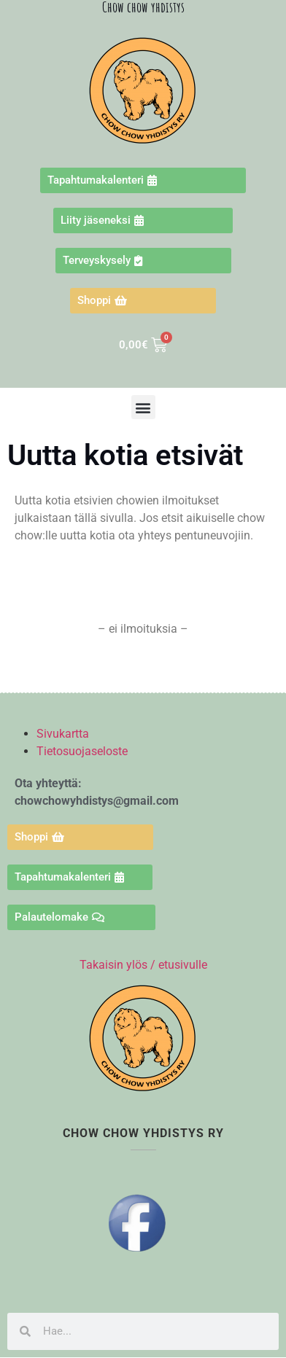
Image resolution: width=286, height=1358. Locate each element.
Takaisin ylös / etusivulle (143, 965)
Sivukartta (62, 734)
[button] (143, 407)
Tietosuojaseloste (82, 751)
